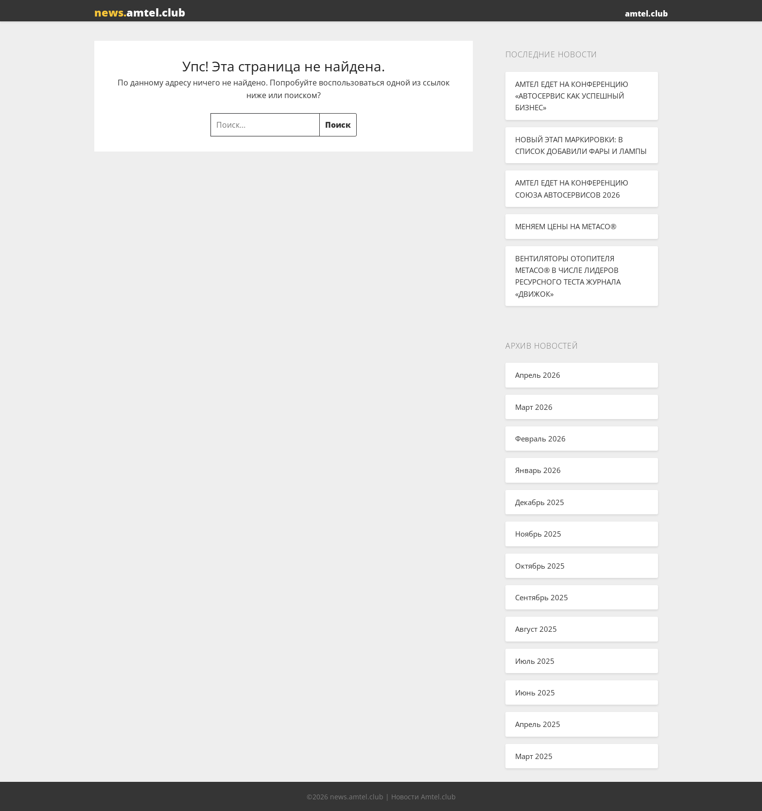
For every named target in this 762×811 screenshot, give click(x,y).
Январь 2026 (538, 470)
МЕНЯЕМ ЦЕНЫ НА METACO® (565, 226)
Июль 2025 (534, 661)
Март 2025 (534, 756)
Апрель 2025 (537, 724)
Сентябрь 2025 (541, 597)
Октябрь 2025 (540, 566)
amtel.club (139, 12)
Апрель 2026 (537, 375)
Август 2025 (536, 629)
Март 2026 (534, 407)
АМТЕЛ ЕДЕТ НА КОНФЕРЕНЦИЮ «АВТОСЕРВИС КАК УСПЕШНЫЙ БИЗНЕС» (571, 96)
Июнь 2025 (535, 692)
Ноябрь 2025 (538, 534)
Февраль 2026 (540, 438)
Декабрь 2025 (539, 502)
